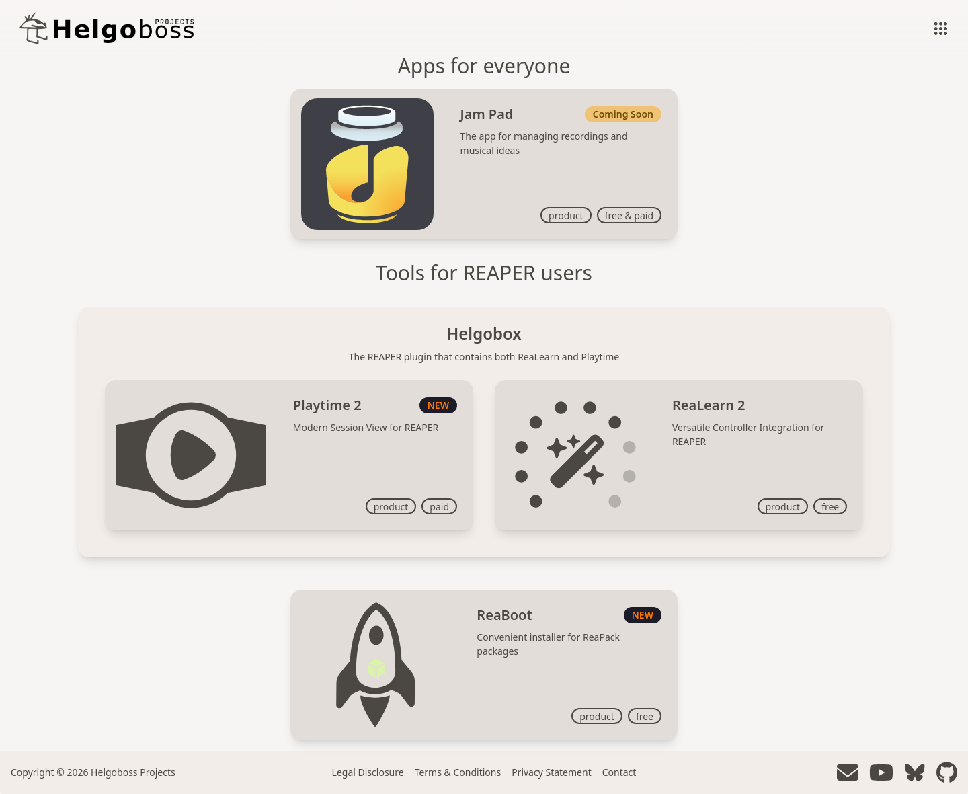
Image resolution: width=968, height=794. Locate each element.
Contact (619, 772)
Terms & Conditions (458, 772)
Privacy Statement (552, 772)
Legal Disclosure (368, 772)
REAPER (499, 272)
